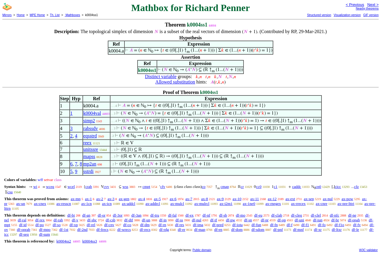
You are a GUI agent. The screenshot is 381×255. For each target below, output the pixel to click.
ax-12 (272, 199)
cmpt (146, 186)
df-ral (22, 220)
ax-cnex (40, 203)
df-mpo (44, 229)
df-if (213, 220)
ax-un (20, 203)
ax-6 (173, 199)
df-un (146, 220)
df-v (75, 220)
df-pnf (278, 229)
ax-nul (328, 199)
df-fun (256, 224)
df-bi (71, 215)
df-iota (237, 224)
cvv (106, 186)
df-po (39, 224)
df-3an (136, 215)
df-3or (118, 215)
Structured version (319, 15)
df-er (181, 229)
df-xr (318, 229)
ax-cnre (321, 203)
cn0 (318, 186)
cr (242, 186)
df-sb (223, 215)
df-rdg (164, 229)
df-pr (264, 220)
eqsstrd (90, 135)
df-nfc (334, 215)
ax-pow (347, 199)
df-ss (179, 220)
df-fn (274, 224)
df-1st (63, 229)
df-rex (40, 220)
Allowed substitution (175, 81)
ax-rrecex (298, 203)
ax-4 (141, 199)
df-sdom (258, 229)
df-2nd (82, 229)
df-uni (299, 220)
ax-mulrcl (202, 203)
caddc (296, 186)
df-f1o (339, 224)
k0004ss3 (89, 241)
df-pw (230, 220)
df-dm (145, 224)
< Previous (355, 4)
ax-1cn (86, 203)
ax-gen (124, 199)
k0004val (92, 113)
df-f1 (305, 224)
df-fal (172, 215)
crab (88, 186)
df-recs (145, 229)
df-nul (197, 220)
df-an (86, 215)
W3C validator (368, 250)
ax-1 (88, 199)
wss (125, 186)
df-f (290, 224)
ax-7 (188, 199)
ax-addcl (128, 203)
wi (35, 186)
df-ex (189, 215)
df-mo (240, 215)
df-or (101, 215)
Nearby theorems (367, 8)
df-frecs (102, 229)
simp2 (89, 120)
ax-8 (204, 199)
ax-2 (99, 199)
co (203, 186)
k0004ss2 (63, 241)
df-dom (237, 229)
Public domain (202, 250)
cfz (356, 186)
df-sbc (92, 220)
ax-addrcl (153, 203)
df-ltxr (337, 229)
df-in (163, 220)
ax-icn (107, 203)
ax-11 (254, 199)
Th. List (55, 15)
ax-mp (76, 199)
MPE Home (37, 15)
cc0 (258, 186)
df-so (57, 224)
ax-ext (290, 199)
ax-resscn (63, 203)
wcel (71, 186)
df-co (127, 224)
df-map (199, 229)
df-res (179, 224)
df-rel (91, 224)
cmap (225, 186)
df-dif (128, 220)
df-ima (198, 224)
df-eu (258, 215)
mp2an (89, 163)
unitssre (90, 149)
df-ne (352, 215)
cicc (338, 186)
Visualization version (347, 15)
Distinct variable (161, 76)
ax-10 (236, 199)
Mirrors (7, 15)
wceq (50, 186)
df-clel (316, 215)
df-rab (58, 220)
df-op (281, 220)
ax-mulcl (177, 203)
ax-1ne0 (249, 203)
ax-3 (110, 199)
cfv (162, 186)
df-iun (317, 220)
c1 (275, 186)
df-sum (44, 234)
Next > (373, 4)
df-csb (110, 220)
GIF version (371, 15)
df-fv (357, 224)
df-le (355, 229)
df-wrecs (124, 229)
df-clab (276, 215)
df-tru (154, 215)
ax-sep (309, 199)
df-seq (24, 234)
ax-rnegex (273, 203)
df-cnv (109, 224)
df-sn (248, 220)
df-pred (218, 224)
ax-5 (157, 199)
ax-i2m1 (226, 203)
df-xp (73, 224)
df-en (218, 229)
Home (21, 15)
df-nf (206, 215)
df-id (22, 224)
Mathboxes (72, 15)
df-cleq (296, 215)
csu (10, 192)
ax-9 (220, 199)
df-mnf (298, 229)
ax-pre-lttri (346, 203)
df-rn (162, 224)
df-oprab (23, 229)
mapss (89, 156)
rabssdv (90, 128)
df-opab (354, 220)
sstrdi (88, 171)
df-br (335, 220)
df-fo (322, 224)
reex (87, 142)
